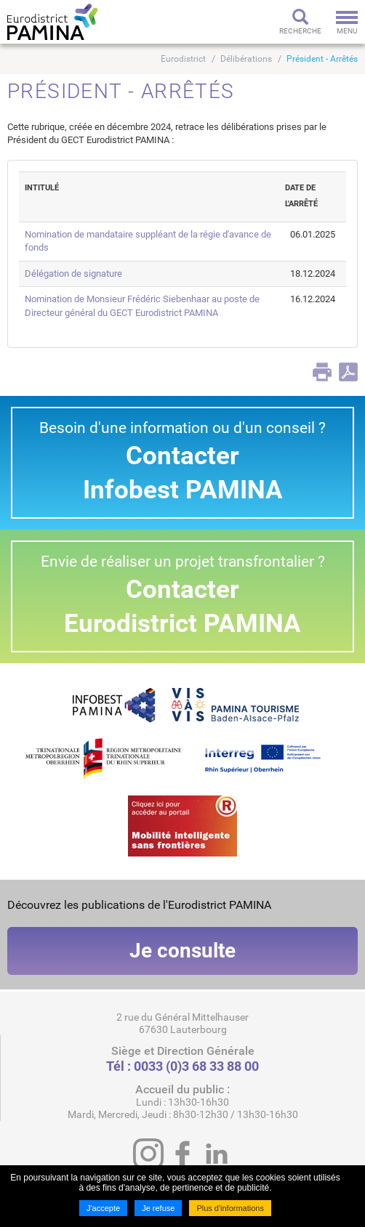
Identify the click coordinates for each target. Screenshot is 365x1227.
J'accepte (103, 1208)
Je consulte (182, 951)
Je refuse (158, 1208)
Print (322, 372)
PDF (348, 372)
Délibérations (246, 59)
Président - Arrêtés (322, 59)
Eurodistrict (183, 59)
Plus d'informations (230, 1208)
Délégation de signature (73, 273)
